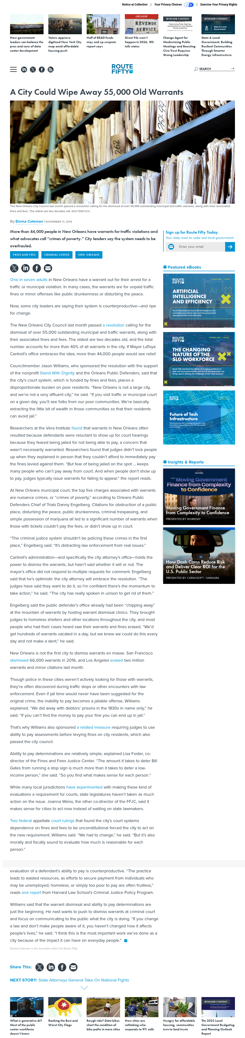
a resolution (113, 325)
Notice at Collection (134, 4)
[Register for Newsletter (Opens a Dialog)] (230, 247)
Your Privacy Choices (174, 5)
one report (31, 892)
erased (116, 660)
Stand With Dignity (57, 373)
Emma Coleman (29, 221)
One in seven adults (28, 279)
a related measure (94, 727)
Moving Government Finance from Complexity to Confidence (197, 510)
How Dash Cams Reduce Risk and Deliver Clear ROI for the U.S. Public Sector (195, 567)
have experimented (84, 787)
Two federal (21, 821)
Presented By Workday (183, 519)
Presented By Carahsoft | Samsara (192, 578)
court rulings (62, 821)
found (77, 428)
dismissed (19, 660)
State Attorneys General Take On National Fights (84, 980)
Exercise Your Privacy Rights (218, 4)
